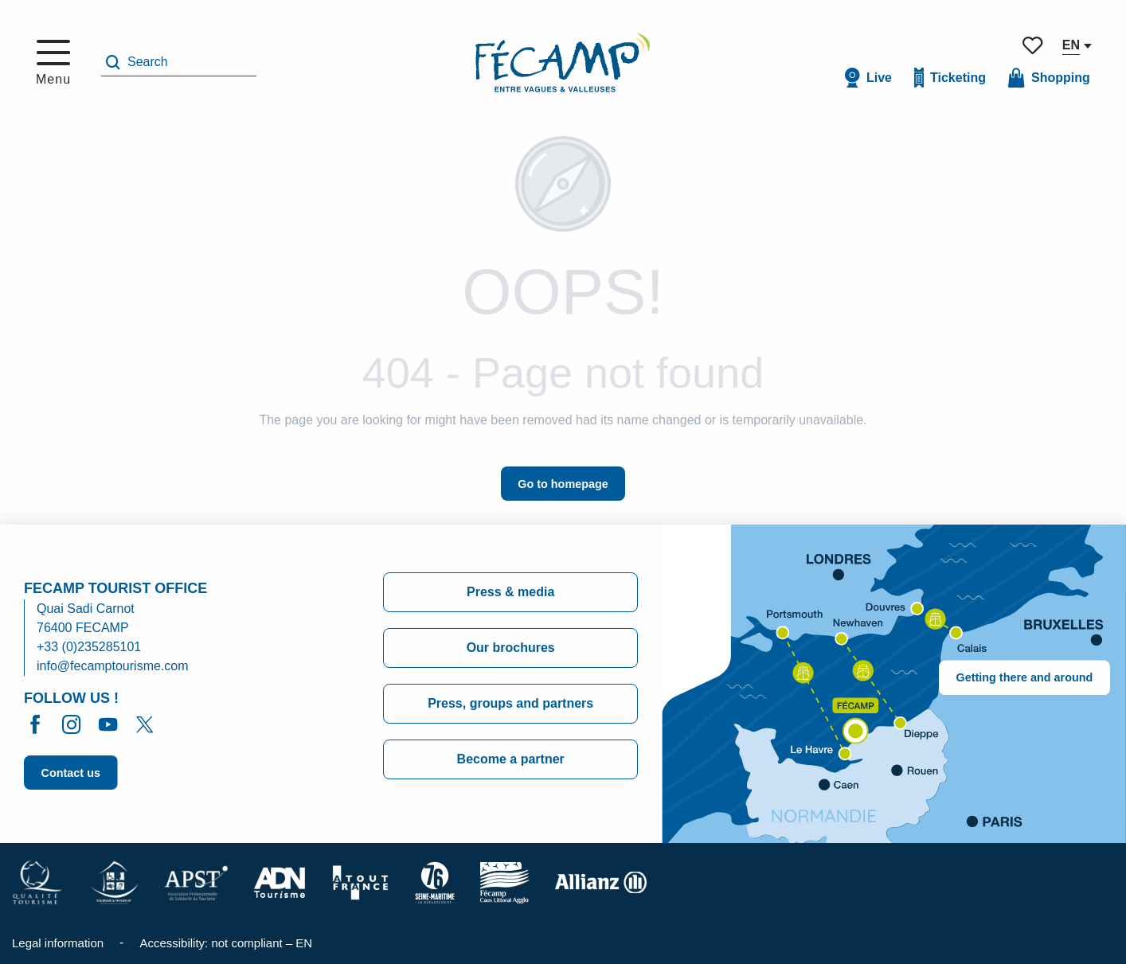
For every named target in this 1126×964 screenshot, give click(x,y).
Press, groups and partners (510, 703)
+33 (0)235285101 (89, 647)
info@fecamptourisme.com (113, 666)
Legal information (58, 943)
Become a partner (511, 759)
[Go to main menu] (53, 63)
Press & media (510, 592)
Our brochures (511, 647)
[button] (178, 62)
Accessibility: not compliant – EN (225, 943)
